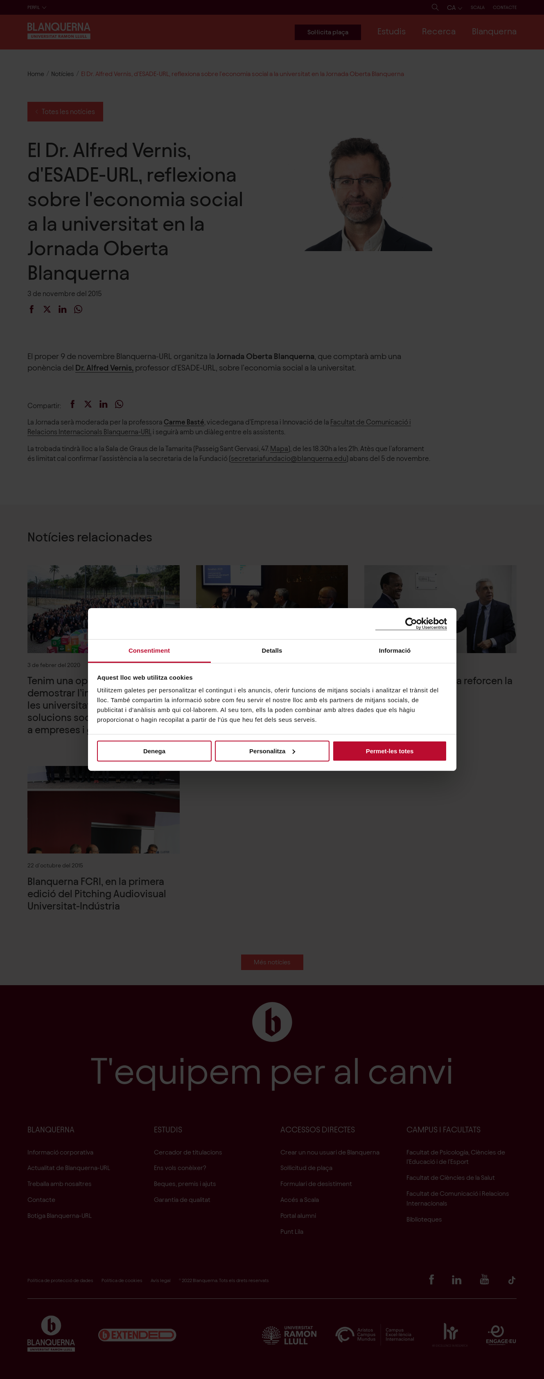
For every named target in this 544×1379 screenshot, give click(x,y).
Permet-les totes (390, 750)
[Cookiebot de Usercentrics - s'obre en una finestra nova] (411, 623)
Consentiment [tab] (149, 650)
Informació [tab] (395, 650)
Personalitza (272, 750)
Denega (154, 750)
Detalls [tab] (272, 650)
